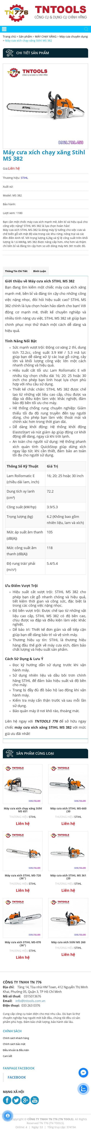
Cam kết (7, 1056)
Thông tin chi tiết (16, 271)
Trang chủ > (11, 36)
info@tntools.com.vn (30, 1001)
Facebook (17, 1077)
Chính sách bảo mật (14, 1044)
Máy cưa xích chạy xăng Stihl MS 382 (28, 40)
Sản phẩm (26, 36)
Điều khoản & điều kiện (16, 1050)
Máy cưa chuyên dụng (73, 36)
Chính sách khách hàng (16, 1038)
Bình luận (39, 271)
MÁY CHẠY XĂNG (45, 36)
